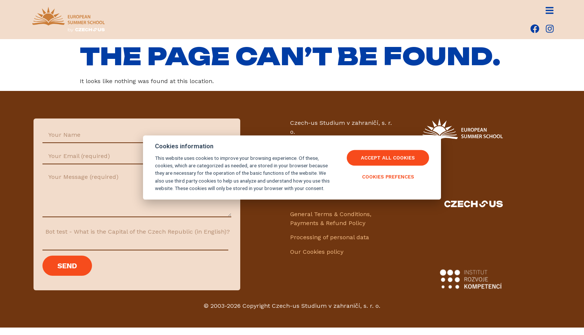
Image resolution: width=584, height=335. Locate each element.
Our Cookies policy (316, 251)
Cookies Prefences (388, 177)
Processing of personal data (329, 237)
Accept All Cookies (388, 158)
